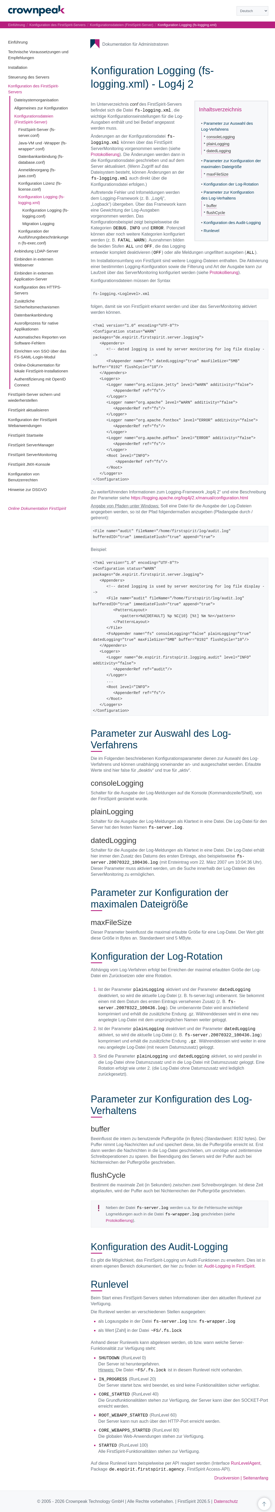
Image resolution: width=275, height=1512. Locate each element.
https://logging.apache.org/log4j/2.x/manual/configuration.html (189, 498)
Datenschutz (226, 1501)
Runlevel (211, 230)
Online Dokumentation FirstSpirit (37, 508)
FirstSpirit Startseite (25, 435)
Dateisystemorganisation (36, 100)
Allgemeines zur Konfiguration (41, 108)
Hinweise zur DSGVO (27, 489)
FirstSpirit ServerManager (31, 445)
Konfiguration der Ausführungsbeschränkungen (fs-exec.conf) (43, 237)
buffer (211, 205)
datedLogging (218, 150)
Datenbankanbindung (33, 315)
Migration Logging (38, 223)
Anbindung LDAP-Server (36, 251)
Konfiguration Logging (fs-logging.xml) (187, 25)
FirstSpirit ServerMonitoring (32, 454)
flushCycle (215, 212)
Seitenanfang (255, 1478)
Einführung (18, 42)
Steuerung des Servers (28, 77)
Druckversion (226, 1478)
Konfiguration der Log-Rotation (230, 184)
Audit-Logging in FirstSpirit (229, 1266)
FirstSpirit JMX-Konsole (29, 464)
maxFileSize (217, 174)
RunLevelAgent (245, 1463)
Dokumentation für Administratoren (135, 44)
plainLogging (217, 143)
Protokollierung (105, 154)
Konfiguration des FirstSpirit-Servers (57, 25)
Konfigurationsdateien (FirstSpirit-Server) (121, 25)
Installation (17, 67)
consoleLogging (220, 136)
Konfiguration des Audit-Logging (232, 222)
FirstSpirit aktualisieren (28, 410)
